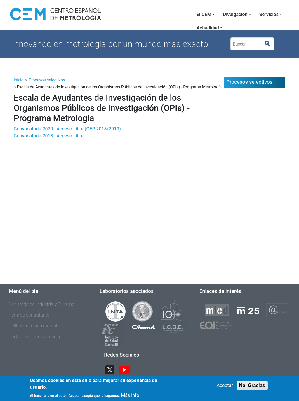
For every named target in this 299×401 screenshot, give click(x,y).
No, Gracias (252, 387)
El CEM (204, 14)
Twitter (112, 369)
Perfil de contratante (29, 315)
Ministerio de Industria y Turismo (41, 304)
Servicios (269, 14)
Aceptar (225, 387)
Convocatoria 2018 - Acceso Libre (49, 136)
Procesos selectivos (47, 80)
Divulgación (235, 14)
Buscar (270, 44)
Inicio (19, 80)
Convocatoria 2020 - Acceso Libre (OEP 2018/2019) (67, 129)
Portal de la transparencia (34, 336)
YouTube (126, 369)
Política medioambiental (33, 326)
